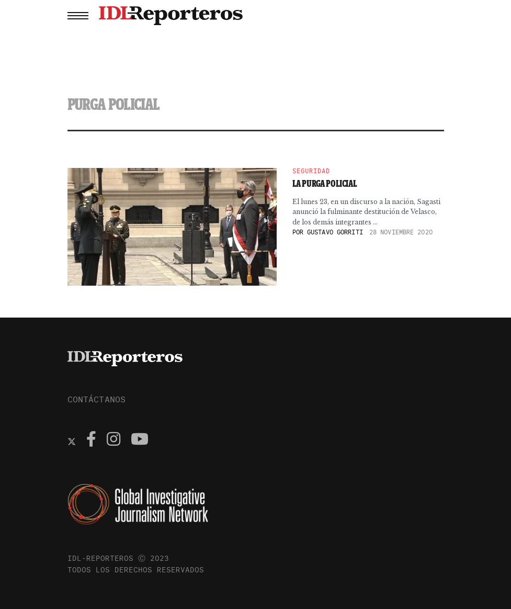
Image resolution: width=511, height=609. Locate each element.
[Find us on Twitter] (71, 440)
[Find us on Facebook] (91, 440)
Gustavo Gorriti (335, 232)
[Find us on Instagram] (113, 440)
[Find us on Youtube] (140, 440)
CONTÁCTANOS (96, 399)
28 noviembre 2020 (401, 232)
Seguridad (311, 171)
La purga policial (324, 183)
